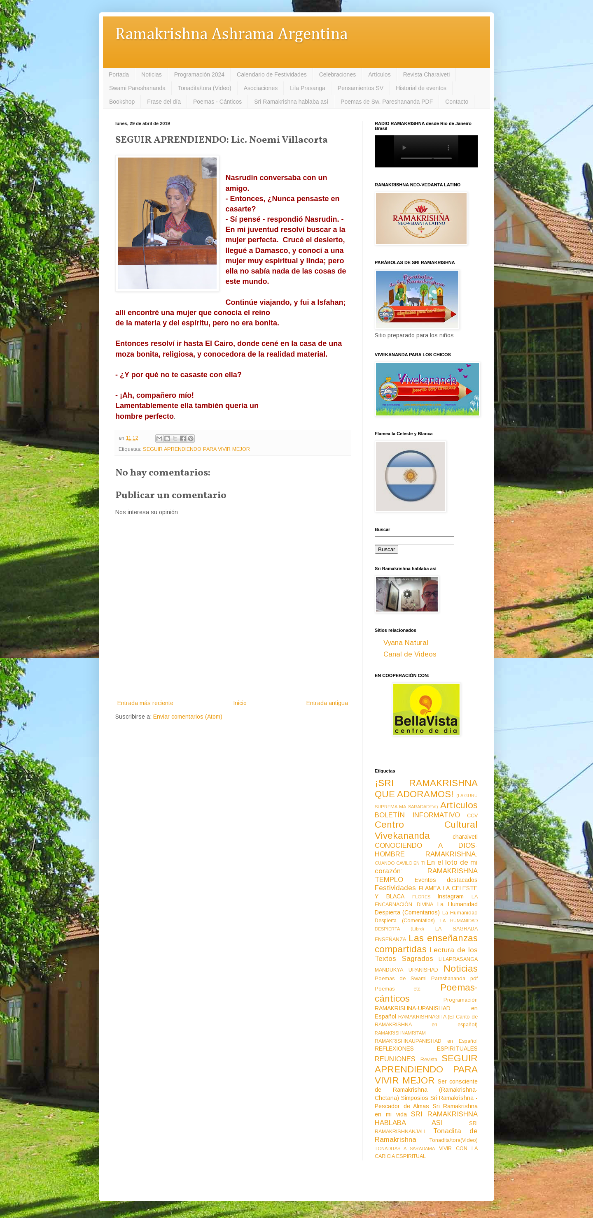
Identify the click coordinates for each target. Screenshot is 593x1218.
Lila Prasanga (307, 88)
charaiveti (465, 836)
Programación (461, 1000)
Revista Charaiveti (426, 74)
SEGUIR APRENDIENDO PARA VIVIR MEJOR (196, 449)
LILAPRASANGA (458, 959)
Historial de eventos (421, 88)
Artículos (379, 74)
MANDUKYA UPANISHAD (406, 970)
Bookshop (122, 101)
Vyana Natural (405, 643)
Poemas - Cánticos (217, 101)
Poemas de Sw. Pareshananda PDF (387, 101)
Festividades (395, 888)
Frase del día (164, 101)
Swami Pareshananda (137, 88)
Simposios (414, 1098)
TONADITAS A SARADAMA (405, 1148)
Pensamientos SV (360, 88)
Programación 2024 (199, 74)
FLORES (421, 896)
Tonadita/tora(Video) (454, 1140)
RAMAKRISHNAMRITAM (400, 1032)
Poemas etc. (398, 989)
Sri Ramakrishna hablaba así (291, 101)
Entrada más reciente (145, 703)
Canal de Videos (410, 654)
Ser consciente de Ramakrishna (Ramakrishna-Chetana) (426, 1089)
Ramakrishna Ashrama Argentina (231, 35)
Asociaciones (261, 88)
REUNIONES (395, 1059)
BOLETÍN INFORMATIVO (417, 815)
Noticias (151, 74)
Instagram (450, 896)
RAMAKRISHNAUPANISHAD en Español (426, 1041)
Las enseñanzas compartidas (426, 943)
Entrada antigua (327, 703)
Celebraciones (337, 74)
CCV (472, 816)
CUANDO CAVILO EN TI (400, 863)
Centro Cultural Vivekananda (426, 830)
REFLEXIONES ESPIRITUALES (426, 1048)
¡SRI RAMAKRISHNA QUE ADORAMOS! (426, 788)
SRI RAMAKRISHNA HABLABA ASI (426, 1118)
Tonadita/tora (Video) (204, 88)
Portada (119, 74)
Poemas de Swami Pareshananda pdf (426, 978)
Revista (428, 1060)
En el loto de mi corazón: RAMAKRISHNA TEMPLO (426, 870)
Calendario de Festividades (272, 74)
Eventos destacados (446, 880)
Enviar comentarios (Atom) (187, 716)
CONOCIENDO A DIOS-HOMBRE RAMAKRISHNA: (426, 850)
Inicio (240, 703)
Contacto (456, 101)
